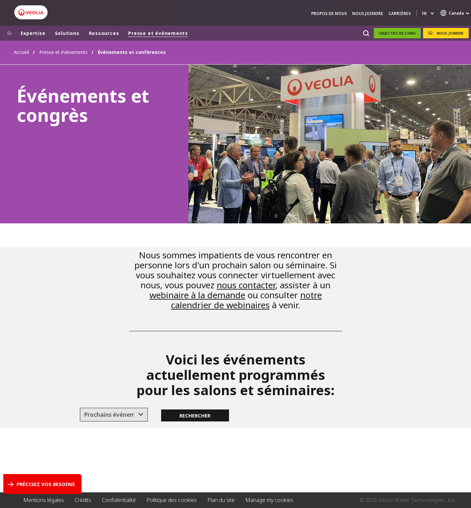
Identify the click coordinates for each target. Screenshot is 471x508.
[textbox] (109, 414)
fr (424, 13)
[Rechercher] (366, 33)
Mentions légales (43, 500)
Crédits (83, 500)
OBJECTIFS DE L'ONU (397, 33)
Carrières (399, 13)
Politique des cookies (171, 500)
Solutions (67, 33)
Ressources (104, 33)
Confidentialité (119, 500)
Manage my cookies (269, 500)
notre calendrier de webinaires (246, 300)
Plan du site (221, 500)
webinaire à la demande (197, 295)
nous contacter (246, 285)
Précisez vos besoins (46, 484)
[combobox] (114, 414)
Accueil (21, 52)
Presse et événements (158, 33)
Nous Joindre (367, 13)
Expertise (33, 33)
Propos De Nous (329, 13)
